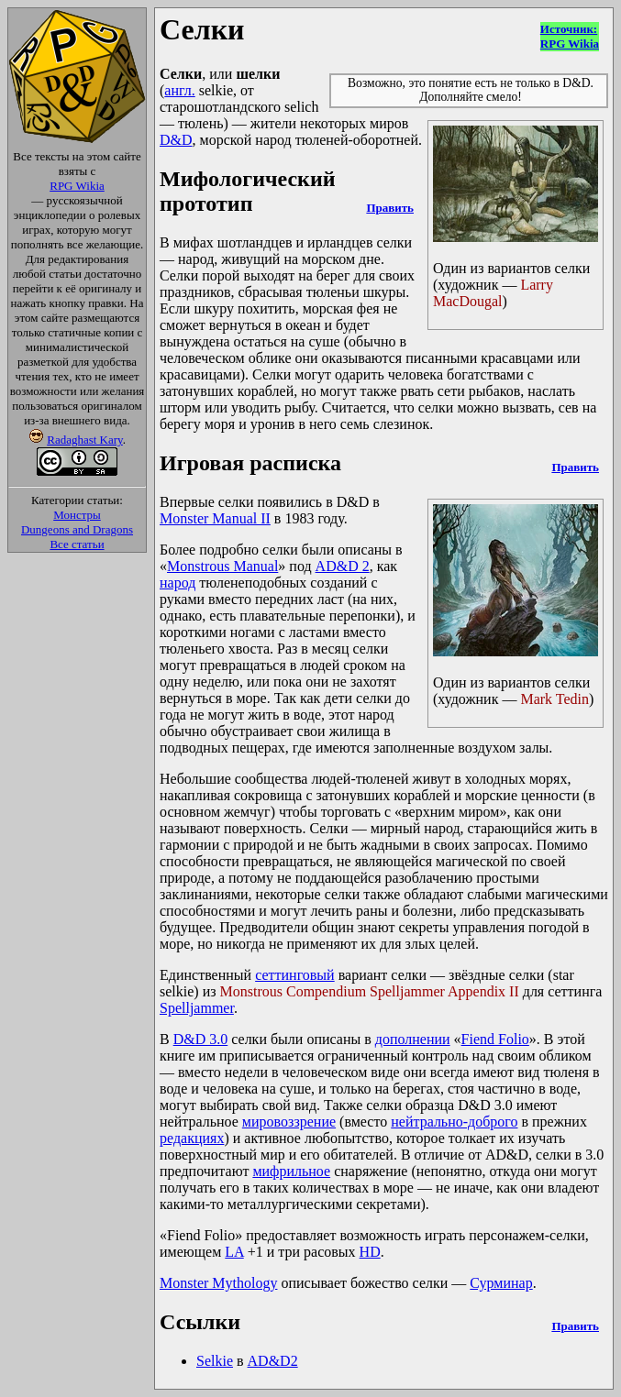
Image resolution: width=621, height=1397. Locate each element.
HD (370, 1252)
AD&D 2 (343, 566)
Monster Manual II (215, 518)
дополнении (412, 1039)
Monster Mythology (218, 1283)
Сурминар (501, 1283)
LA (234, 1252)
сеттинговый (295, 975)
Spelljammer (197, 1008)
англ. (179, 90)
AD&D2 (273, 1361)
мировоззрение (289, 1121)
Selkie (214, 1361)
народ (177, 582)
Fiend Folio (495, 1039)
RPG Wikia (77, 185)
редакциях (192, 1138)
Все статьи (77, 544)
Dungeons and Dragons (77, 529)
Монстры (77, 515)
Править (389, 207)
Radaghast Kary (85, 439)
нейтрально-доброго (454, 1121)
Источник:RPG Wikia (569, 36)
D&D (176, 140)
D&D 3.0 (200, 1039)
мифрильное (291, 1171)
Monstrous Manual (222, 566)
